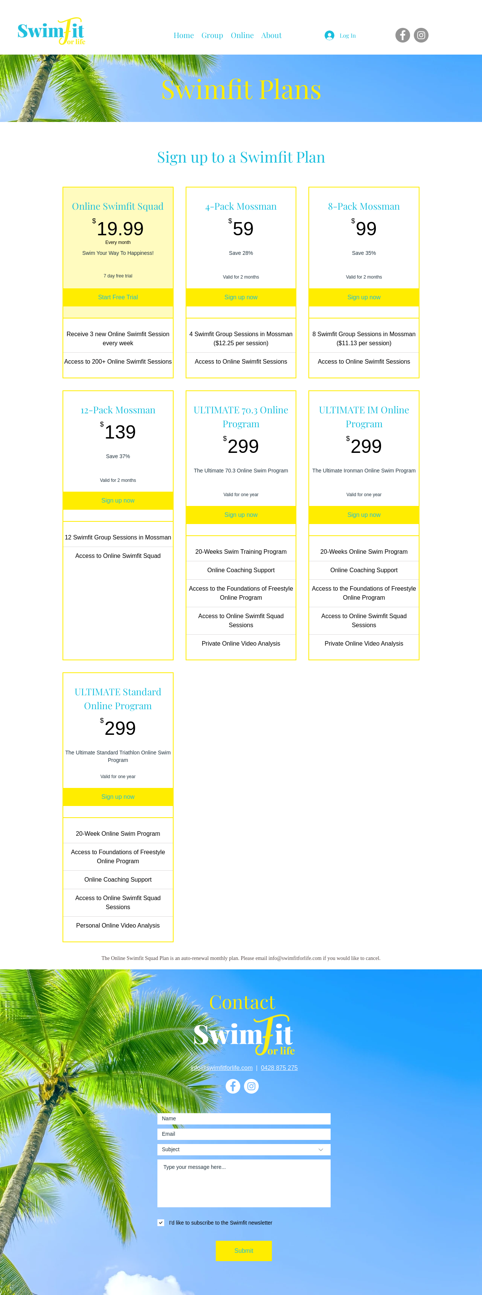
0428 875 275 (279, 1068)
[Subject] (244, 1149)
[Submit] (244, 1251)
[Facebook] (402, 35)
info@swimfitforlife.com (222, 1068)
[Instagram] (421, 35)
